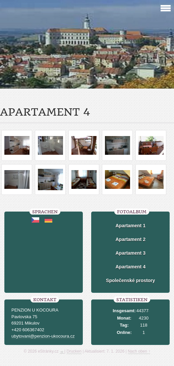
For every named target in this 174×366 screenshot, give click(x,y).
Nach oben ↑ (139, 351)
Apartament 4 (130, 266)
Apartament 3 (130, 253)
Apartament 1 (130, 225)
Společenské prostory (130, 280)
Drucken (74, 351)
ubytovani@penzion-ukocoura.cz (43, 336)
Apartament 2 (130, 239)
